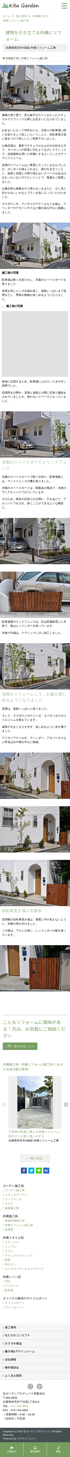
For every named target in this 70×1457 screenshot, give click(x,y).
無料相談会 (12, 1367)
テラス (9, 1203)
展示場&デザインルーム (20, 1351)
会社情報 (10, 1359)
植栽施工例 (12, 1208)
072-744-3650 (19, 1406)
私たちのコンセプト (17, 1335)
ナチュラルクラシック (19, 1255)
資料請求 (35, 1451)
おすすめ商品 (13, 1343)
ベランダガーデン (16, 1194)
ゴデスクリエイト (27, 1438)
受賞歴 (9, 1229)
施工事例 (10, 1327)
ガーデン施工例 (14, 1190)
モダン (9, 1251)
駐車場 (9, 1290)
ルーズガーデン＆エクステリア (24, 1268)
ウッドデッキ (13, 1199)
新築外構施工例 (14, 1220)
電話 (58, 1451)
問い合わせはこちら (21, 1046)
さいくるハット (14, 1307)
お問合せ (12, 1451)
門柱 (7, 1281)
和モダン (10, 1264)
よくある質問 (13, 1375)
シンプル (10, 1246)
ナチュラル (12, 1242)
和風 (7, 1259)
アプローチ (12, 1285)
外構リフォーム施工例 (19, 1225)
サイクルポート (14, 1302)
